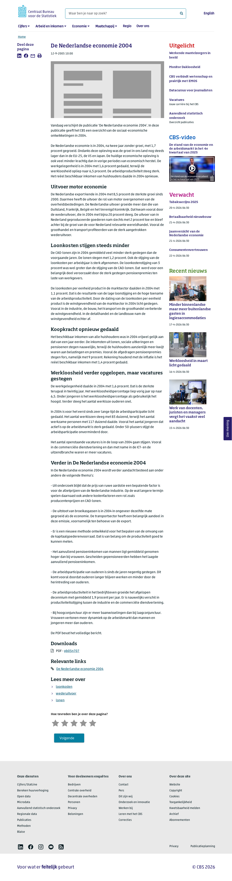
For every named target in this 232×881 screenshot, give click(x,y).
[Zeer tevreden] (92, 722)
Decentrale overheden (82, 796)
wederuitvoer (66, 693)
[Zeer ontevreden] (55, 722)
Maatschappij (104, 26)
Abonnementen (179, 820)
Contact (123, 784)
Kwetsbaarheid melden (184, 808)
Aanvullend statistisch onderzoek (38, 808)
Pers (121, 790)
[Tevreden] (83, 722)
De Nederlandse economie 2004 (79, 669)
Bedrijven (74, 784)
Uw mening (227, 428)
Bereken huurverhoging (32, 790)
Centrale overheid (79, 790)
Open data (23, 796)
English (209, 13)
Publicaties (24, 820)
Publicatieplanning (203, 846)
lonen (60, 700)
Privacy (72, 808)
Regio (127, 26)
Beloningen (75, 814)
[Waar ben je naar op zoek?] (125, 13)
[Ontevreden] (64, 722)
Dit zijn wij (126, 796)
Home (22, 37)
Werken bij (126, 808)
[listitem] (19, 55)
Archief (174, 814)
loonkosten (64, 687)
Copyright (175, 790)
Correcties (125, 820)
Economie (79, 26)
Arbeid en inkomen (49, 26)
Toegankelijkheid (180, 802)
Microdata (23, 802)
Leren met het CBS (130, 814)
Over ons (142, 26)
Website (174, 784)
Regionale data (27, 814)
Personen (74, 802)
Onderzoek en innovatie (134, 802)
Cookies (174, 796)
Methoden (24, 826)
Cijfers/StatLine (27, 784)
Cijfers (22, 26)
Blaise (21, 832)
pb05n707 (71, 651)
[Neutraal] (74, 722)
